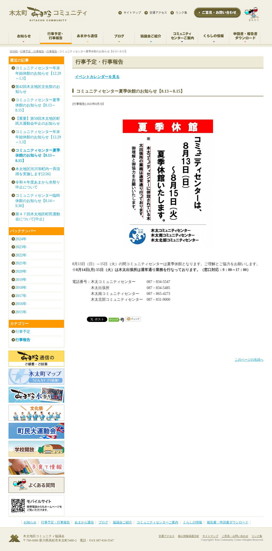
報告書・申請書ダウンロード (227, 522)
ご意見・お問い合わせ (235, 536)
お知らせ (30, 522)
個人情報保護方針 (188, 536)
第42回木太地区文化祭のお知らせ (37, 89)
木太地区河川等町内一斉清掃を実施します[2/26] (37, 171)
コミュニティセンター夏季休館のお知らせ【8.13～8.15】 (37, 105)
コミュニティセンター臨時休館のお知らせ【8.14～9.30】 (37, 200)
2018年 (21, 288)
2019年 (21, 280)
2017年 (21, 296)
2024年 (21, 239)
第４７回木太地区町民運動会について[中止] (37, 216)
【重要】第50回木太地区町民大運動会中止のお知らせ (37, 121)
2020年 (21, 271)
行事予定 (22, 332)
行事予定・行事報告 (32, 51)
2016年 (21, 304)
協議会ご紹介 (122, 522)
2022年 (21, 255)
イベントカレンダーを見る (97, 77)
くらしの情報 (192, 522)
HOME (14, 51)
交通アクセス (158, 12)
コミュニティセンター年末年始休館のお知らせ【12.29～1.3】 (38, 73)
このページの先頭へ (249, 359)
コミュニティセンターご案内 (157, 522)
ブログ (103, 522)
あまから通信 (84, 522)
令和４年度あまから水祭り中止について (37, 185)
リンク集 (181, 12)
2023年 (21, 247)
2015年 (21, 312)
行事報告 (51, 51)
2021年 (21, 263)
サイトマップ (132, 12)
